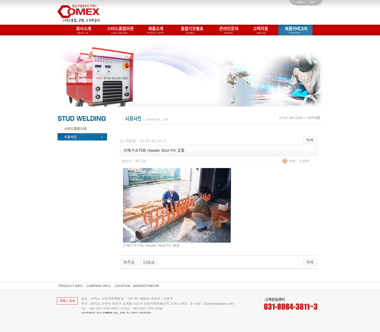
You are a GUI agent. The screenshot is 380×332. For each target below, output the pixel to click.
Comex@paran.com (219, 303)
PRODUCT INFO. (71, 286)
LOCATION (122, 286)
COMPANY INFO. (99, 286)
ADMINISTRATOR (146, 286)
